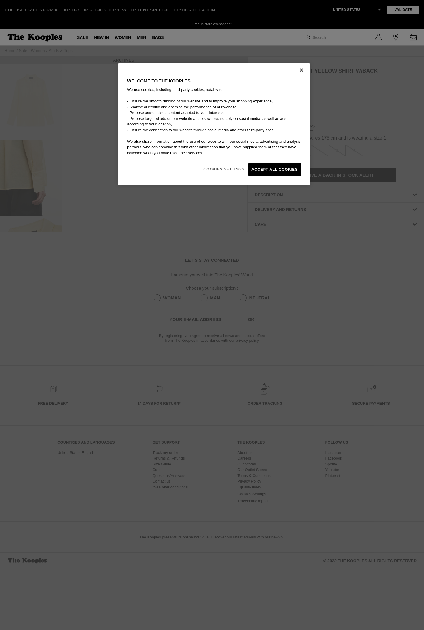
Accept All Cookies (274, 169)
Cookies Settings (223, 169)
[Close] (301, 70)
